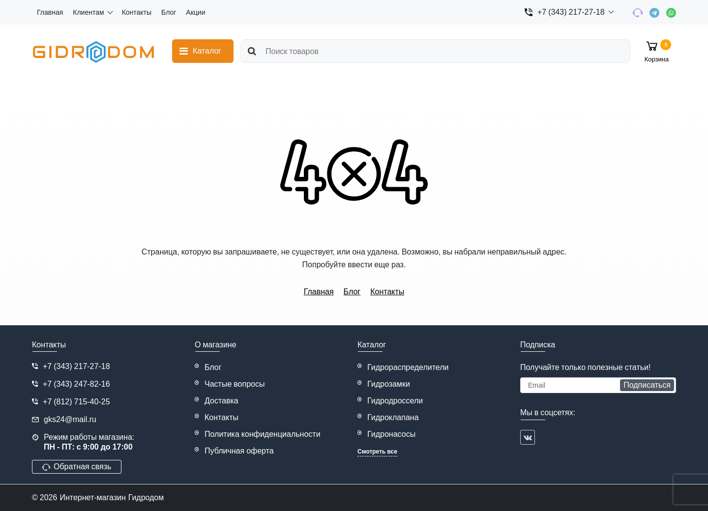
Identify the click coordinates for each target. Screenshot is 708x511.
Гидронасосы (391, 434)
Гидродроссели (395, 400)
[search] (435, 51)
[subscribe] (598, 385)
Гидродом (146, 497)
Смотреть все (377, 451)
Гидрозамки (388, 384)
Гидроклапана (393, 417)
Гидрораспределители (408, 367)
